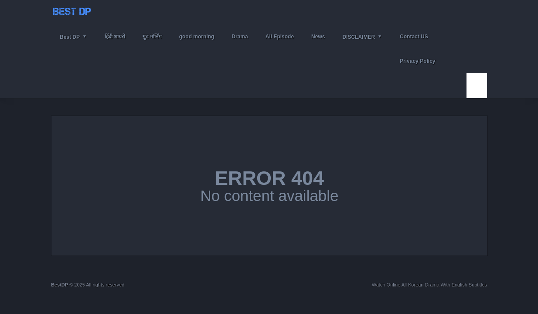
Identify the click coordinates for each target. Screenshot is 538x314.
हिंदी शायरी (115, 37)
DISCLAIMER (358, 37)
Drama (240, 37)
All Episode (280, 37)
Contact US (414, 37)
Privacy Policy (417, 61)
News (318, 37)
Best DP (70, 37)
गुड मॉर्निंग (152, 37)
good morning (197, 37)
